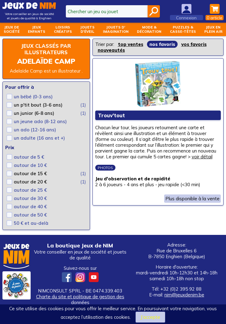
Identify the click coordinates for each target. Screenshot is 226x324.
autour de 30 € (30, 198)
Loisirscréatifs (63, 29)
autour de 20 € (30, 182)
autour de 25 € (30, 190)
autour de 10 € (30, 165)
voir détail (202, 157)
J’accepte (150, 317)
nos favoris (162, 44)
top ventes (130, 44)
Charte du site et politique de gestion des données (80, 299)
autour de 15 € (30, 173)
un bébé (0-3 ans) (33, 97)
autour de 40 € (30, 206)
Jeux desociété (12, 29)
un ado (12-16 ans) (35, 130)
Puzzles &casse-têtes (183, 29)
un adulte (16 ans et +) (39, 138)
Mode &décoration (149, 29)
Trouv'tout (112, 115)
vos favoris (194, 44)
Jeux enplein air (213, 29)
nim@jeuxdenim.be (184, 295)
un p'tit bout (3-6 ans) (38, 105)
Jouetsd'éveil (87, 29)
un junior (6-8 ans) (34, 113)
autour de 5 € (29, 157)
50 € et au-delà (31, 223)
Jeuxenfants (36, 29)
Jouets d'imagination (116, 29)
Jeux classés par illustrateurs (46, 49)
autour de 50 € (30, 215)
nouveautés (111, 50)
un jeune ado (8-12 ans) (40, 121)
